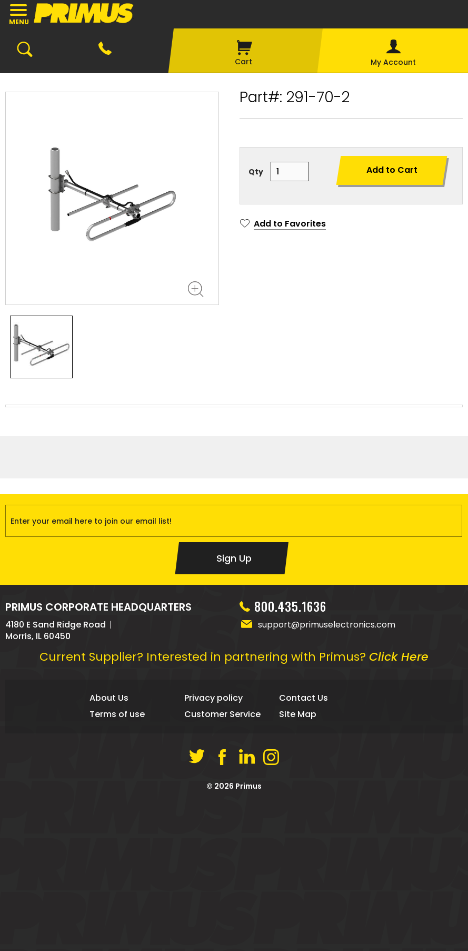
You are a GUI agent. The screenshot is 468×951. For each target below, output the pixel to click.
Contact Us (303, 850)
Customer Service (222, 866)
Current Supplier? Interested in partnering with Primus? (234, 808)
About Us (108, 850)
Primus (248, 938)
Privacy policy (213, 850)
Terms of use (117, 866)
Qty (255, 171)
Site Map (297, 866)
